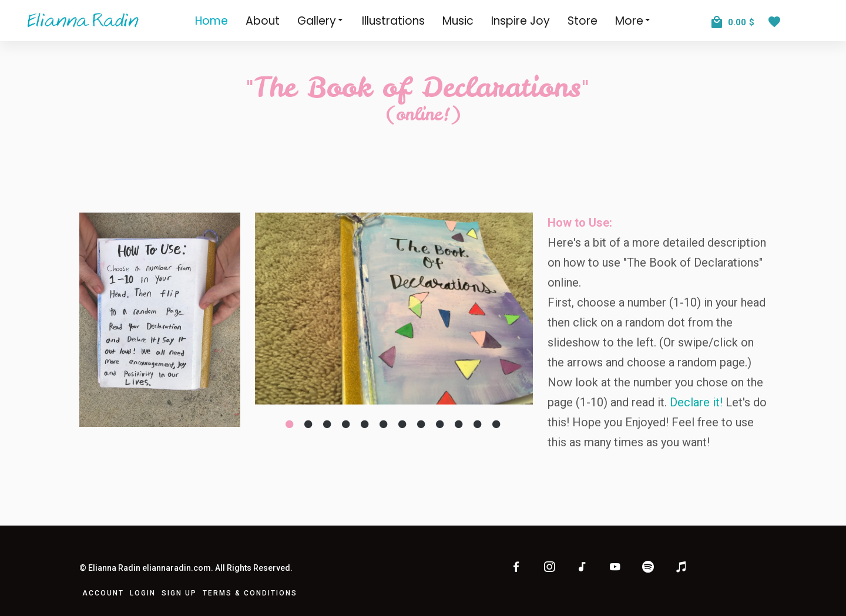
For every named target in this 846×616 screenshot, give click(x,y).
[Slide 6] (384, 424)
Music (458, 21)
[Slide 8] (422, 424)
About (263, 21)
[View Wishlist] (777, 17)
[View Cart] (732, 18)
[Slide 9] (440, 424)
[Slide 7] (403, 424)
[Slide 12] (497, 424)
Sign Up (179, 593)
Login (143, 593)
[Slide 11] (478, 424)
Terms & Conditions (250, 593)
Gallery (320, 20)
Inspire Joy (520, 21)
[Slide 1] (290, 424)
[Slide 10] (459, 424)
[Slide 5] (365, 424)
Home (211, 21)
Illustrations (393, 21)
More (633, 20)
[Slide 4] (346, 424)
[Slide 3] (328, 424)
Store (582, 21)
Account (103, 593)
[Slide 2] (309, 424)
